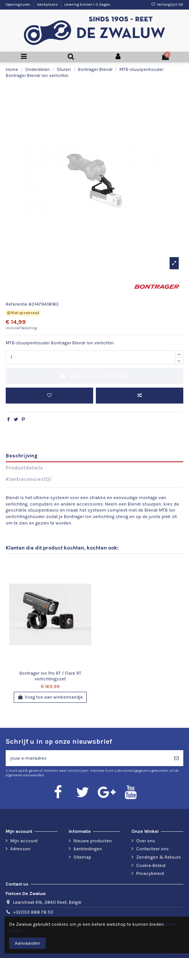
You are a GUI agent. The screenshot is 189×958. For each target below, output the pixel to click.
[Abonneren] (176, 758)
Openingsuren (18, 4)
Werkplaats (48, 4)
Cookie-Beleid (150, 865)
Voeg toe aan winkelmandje (94, 375)
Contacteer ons (152, 848)
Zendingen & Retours (158, 857)
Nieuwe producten (92, 840)
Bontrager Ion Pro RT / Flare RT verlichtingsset (50, 676)
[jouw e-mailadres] (88, 758)
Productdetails (24, 468)
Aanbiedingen (87, 848)
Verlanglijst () (167, 4)
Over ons (145, 840)
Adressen (20, 848)
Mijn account (24, 840)
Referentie (16, 304)
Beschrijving (21, 455)
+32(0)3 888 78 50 (33, 912)
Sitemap (82, 857)
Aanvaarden (27, 943)
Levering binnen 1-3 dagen (87, 4)
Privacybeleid (150, 873)
